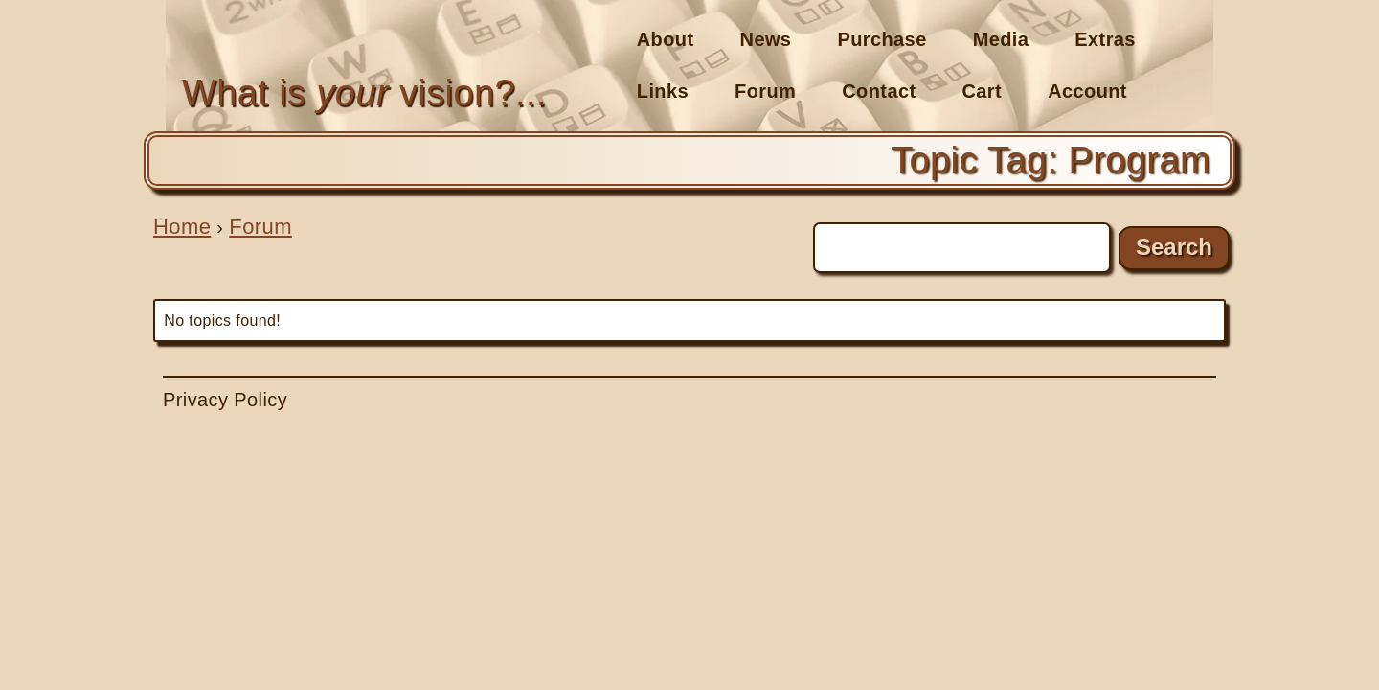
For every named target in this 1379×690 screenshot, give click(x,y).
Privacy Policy (225, 399)
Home (182, 227)
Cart (982, 91)
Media (1001, 39)
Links (663, 91)
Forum (765, 91)
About (665, 39)
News (766, 39)
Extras (1105, 39)
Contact (879, 91)
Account (1087, 91)
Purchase (881, 39)
